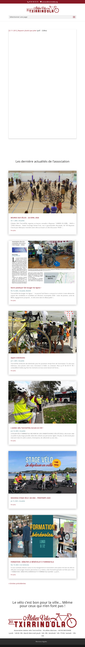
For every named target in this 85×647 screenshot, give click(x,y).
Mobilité (28, 291)
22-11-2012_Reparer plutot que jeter (23, 30)
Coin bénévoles (24, 565)
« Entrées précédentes (17, 583)
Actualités (21, 220)
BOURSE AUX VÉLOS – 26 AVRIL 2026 (25, 218)
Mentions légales (41, 642)
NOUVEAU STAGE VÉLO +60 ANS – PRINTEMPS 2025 (31, 498)
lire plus (13, 230)
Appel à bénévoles (18, 358)
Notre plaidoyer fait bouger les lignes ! (26, 288)
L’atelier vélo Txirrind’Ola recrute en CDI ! (27, 428)
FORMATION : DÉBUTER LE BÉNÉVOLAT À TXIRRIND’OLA (32, 562)
